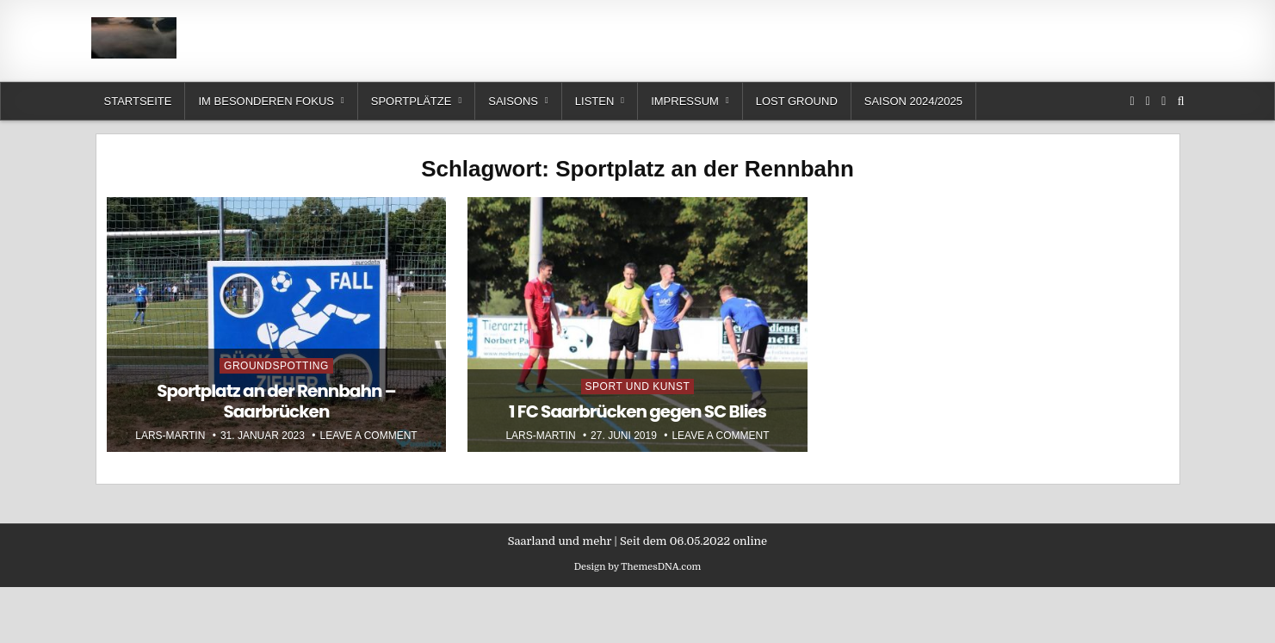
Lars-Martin (170, 435)
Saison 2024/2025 (913, 101)
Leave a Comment (369, 435)
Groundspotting (276, 366)
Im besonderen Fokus (265, 101)
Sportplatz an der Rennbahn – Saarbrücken (276, 401)
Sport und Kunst (637, 386)
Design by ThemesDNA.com (638, 566)
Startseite (138, 101)
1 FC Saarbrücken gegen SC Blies (637, 411)
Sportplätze (411, 101)
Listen (595, 101)
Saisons (513, 101)
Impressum (685, 101)
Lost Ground (797, 101)
